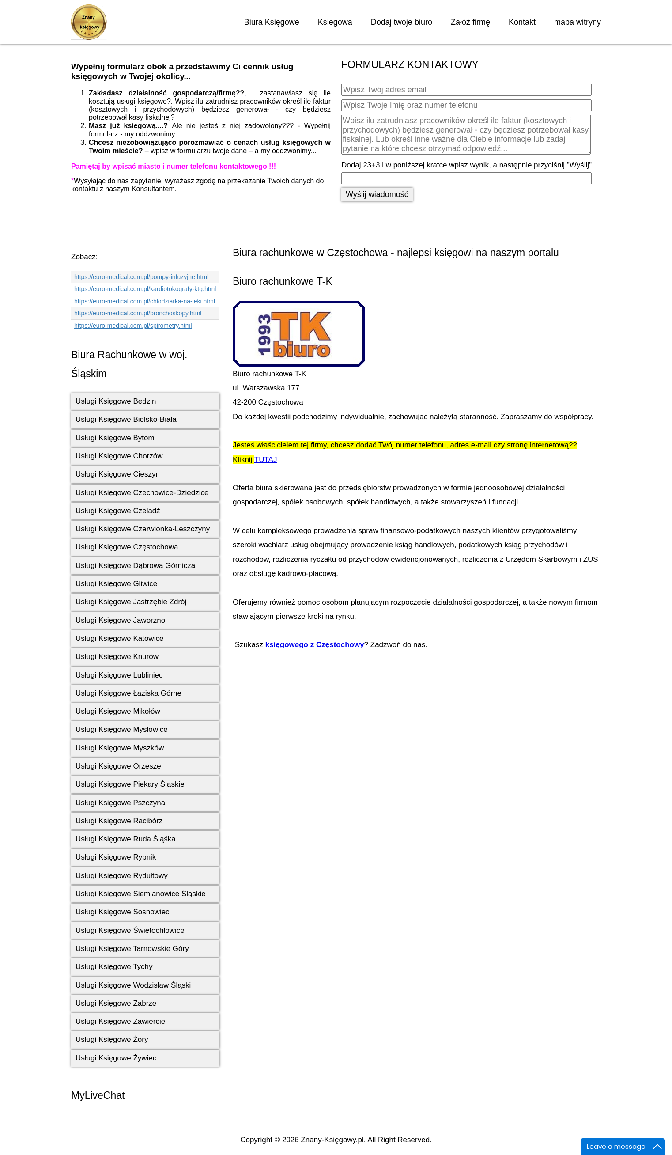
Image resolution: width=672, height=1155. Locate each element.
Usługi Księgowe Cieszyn (118, 474)
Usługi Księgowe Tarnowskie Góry (132, 948)
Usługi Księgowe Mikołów (118, 711)
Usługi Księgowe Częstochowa (127, 547)
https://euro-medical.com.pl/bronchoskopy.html (137, 313)
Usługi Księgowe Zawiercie (120, 1021)
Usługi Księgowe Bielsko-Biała (126, 419)
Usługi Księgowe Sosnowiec (123, 912)
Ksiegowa (335, 22)
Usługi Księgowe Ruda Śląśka (126, 839)
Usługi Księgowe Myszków (120, 748)
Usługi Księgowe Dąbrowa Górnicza (135, 565)
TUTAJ (265, 459)
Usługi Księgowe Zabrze (116, 1003)
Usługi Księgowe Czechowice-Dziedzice (142, 493)
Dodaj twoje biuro (401, 22)
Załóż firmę (470, 22)
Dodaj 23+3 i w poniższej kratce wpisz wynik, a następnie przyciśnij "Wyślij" (466, 165)
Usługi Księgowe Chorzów (119, 456)
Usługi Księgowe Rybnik (116, 857)
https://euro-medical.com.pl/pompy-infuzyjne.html (141, 276)
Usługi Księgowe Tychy (114, 966)
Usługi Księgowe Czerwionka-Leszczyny (143, 529)
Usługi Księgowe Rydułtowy (122, 875)
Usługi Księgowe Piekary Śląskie (130, 784)
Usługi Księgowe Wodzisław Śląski (133, 985)
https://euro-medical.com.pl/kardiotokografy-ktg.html (145, 288)
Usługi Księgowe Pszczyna (120, 803)
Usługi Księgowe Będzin (116, 401)
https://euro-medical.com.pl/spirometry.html (133, 325)
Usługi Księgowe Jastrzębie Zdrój (131, 602)
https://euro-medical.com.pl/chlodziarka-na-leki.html (144, 301)
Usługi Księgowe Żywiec (116, 1058)
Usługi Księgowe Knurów (117, 656)
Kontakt (522, 22)
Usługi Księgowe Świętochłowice (130, 930)
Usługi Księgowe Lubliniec (119, 675)
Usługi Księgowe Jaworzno (120, 620)
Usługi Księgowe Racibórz (119, 821)
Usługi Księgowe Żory (112, 1039)
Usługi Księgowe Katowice (119, 638)
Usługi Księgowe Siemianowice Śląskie (141, 894)
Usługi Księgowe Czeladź (118, 511)
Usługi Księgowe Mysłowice (122, 729)
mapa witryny (577, 22)
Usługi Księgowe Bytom (115, 438)
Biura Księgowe (271, 22)
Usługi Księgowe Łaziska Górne (128, 693)
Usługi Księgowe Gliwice (116, 583)
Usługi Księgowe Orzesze (118, 766)
